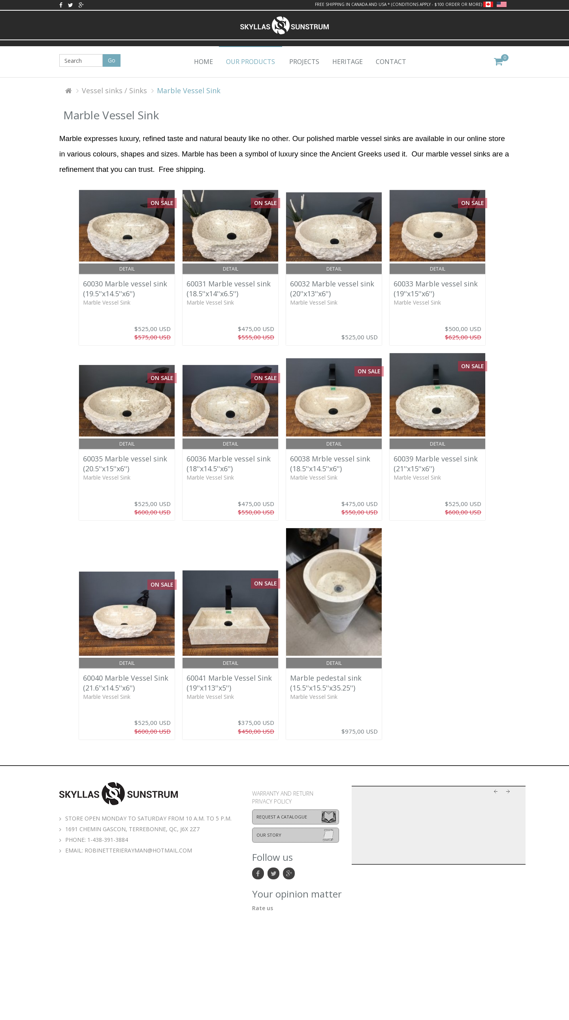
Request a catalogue (281, 817)
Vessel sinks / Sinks (114, 90)
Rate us (262, 908)
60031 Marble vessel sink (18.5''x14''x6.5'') (229, 288)
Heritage (347, 61)
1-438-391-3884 (107, 839)
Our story (268, 835)
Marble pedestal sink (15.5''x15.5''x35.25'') (326, 683)
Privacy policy (272, 801)
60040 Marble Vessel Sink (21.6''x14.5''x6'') (125, 683)
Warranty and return (282, 793)
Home (203, 61)
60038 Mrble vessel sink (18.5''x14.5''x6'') (330, 463)
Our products (250, 61)
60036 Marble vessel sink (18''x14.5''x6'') (229, 463)
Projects (304, 61)
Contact (391, 61)
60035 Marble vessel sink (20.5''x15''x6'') (125, 463)
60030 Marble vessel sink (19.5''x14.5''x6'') (125, 288)
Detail (127, 268)
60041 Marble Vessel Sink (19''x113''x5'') (229, 683)
